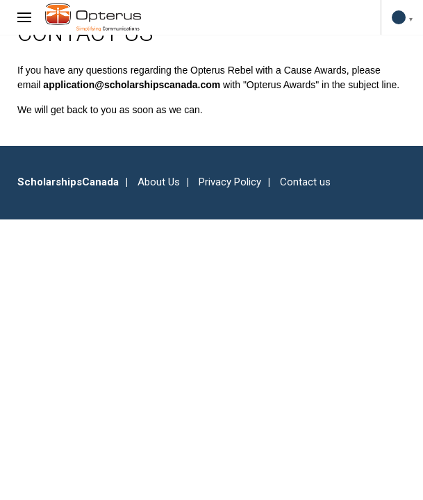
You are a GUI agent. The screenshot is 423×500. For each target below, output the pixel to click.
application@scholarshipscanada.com (131, 84)
